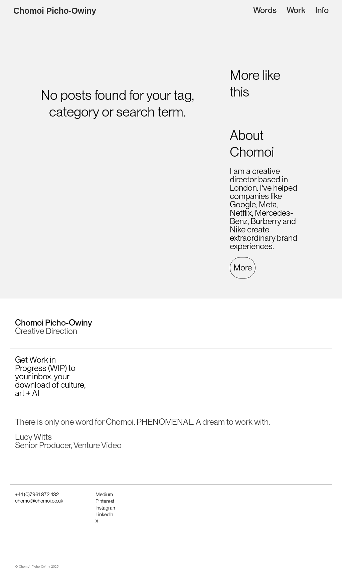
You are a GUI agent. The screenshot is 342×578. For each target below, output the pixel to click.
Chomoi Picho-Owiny (54, 11)
